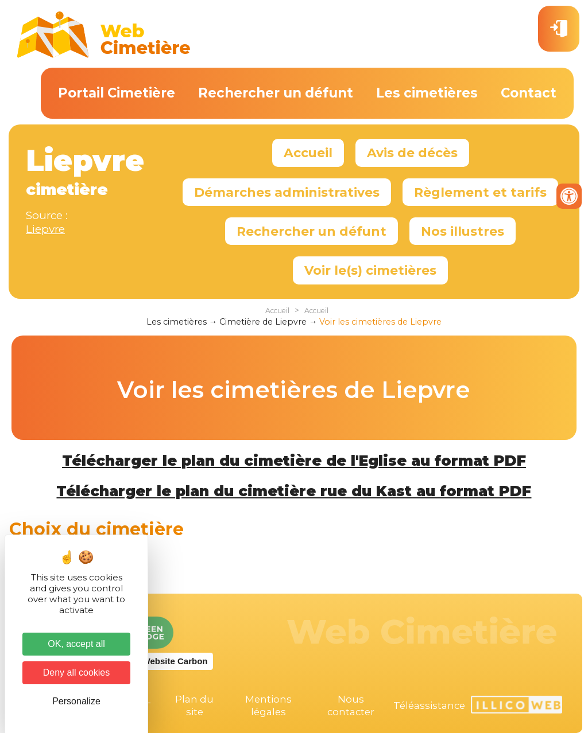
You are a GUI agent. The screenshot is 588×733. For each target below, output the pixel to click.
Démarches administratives (287, 192)
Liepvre (45, 229)
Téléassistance (429, 705)
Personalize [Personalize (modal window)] (76, 701)
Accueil (308, 152)
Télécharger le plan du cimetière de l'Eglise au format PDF (294, 460)
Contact (528, 93)
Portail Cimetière (116, 93)
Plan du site (194, 705)
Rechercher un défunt (275, 93)
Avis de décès (412, 152)
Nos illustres (462, 231)
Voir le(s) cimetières (370, 270)
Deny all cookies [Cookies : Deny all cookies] (76, 672)
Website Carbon (175, 661)
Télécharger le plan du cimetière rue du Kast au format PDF (293, 491)
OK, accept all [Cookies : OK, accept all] (76, 644)
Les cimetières (427, 93)
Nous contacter (350, 705)
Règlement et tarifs (480, 192)
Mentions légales (268, 705)
